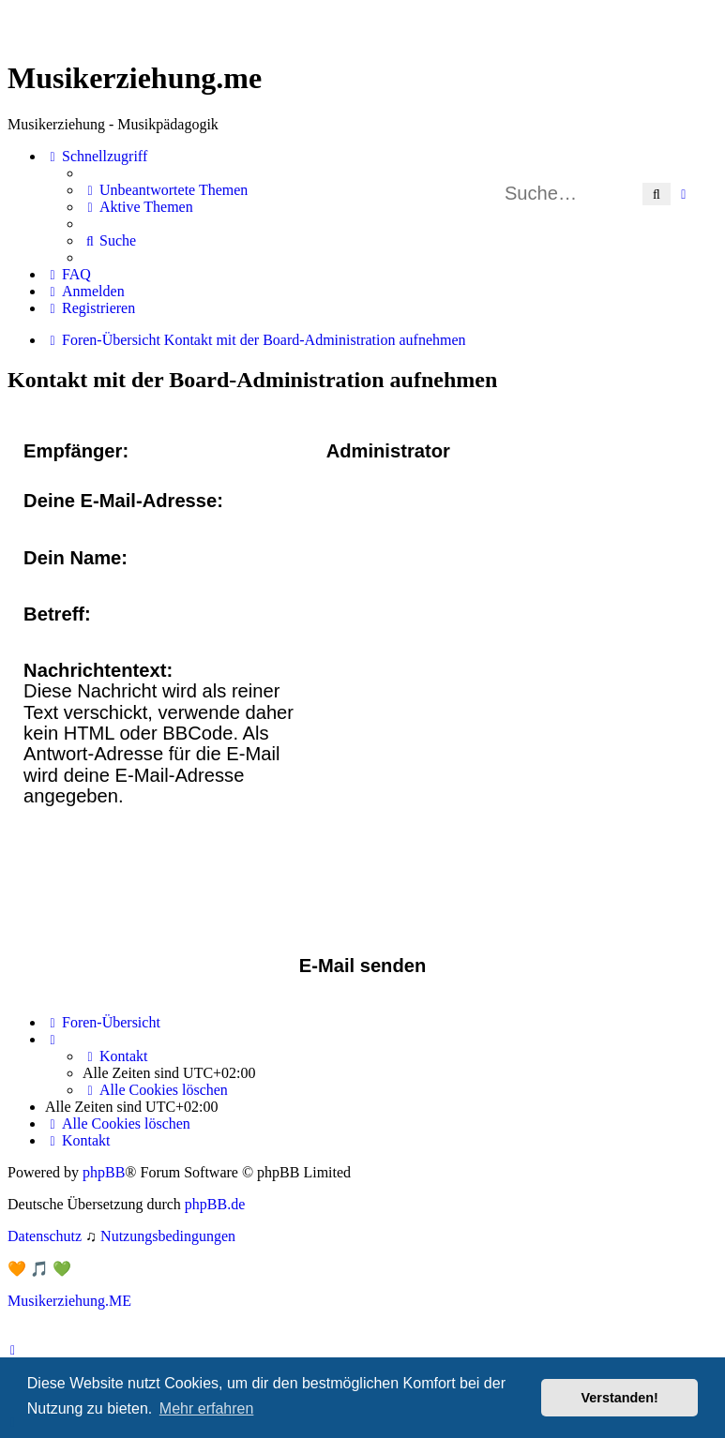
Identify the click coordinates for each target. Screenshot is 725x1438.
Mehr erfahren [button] (206, 1408)
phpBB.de (215, 1204)
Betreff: (57, 614)
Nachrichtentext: (98, 670)
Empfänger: (75, 451)
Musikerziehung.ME (69, 1301)
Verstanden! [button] (620, 1397)
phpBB (104, 1172)
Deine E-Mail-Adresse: (123, 500)
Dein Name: (75, 557)
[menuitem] (165, 190)
